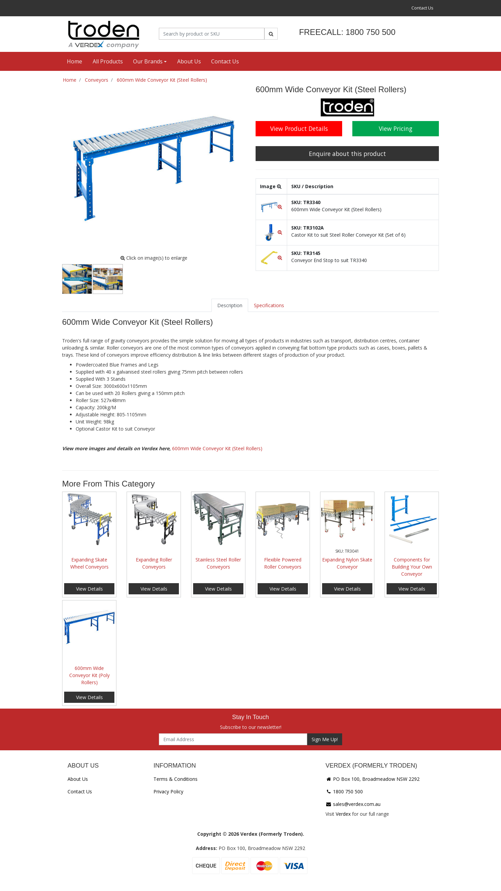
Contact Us (422, 8)
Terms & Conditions (175, 779)
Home (74, 61)
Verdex (343, 814)
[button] (271, 206)
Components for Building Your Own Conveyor (412, 566)
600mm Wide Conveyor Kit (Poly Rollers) (89, 675)
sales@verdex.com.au (353, 804)
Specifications (269, 305)
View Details (89, 589)
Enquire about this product (347, 154)
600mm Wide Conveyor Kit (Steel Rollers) (217, 448)
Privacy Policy (168, 791)
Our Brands (148, 61)
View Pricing (395, 128)
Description (229, 305)
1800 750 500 (344, 791)
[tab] (229, 305)
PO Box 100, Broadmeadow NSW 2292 (373, 779)
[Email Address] (233, 739)
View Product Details (299, 128)
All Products (108, 61)
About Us (189, 61)
